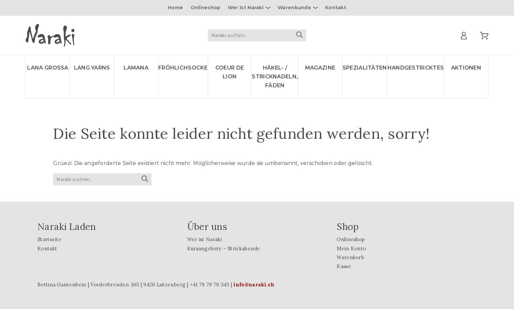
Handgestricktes (415, 68)
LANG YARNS (92, 68)
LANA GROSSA (47, 68)
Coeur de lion (229, 72)
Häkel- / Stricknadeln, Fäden (275, 77)
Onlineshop (205, 7)
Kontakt (335, 7)
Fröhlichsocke (183, 68)
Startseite (49, 239)
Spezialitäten (365, 68)
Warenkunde (294, 7)
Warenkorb (350, 257)
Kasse (344, 266)
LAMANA (136, 68)
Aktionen (466, 68)
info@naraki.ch (253, 284)
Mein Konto (351, 248)
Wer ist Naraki (246, 7)
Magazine (320, 68)
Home (175, 7)
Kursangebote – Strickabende (223, 248)
